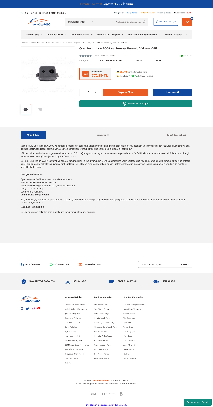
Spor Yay (127, 322)
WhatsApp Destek (198, 402)
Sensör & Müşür (129, 358)
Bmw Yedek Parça (101, 305)
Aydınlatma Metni (72, 336)
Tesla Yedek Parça (101, 358)
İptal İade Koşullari (72, 313)
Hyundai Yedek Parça (103, 336)
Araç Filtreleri (129, 345)
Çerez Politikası (71, 327)
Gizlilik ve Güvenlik (72, 322)
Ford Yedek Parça (101, 313)
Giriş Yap (163, 22)
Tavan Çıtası (128, 327)
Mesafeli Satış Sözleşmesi (75, 305)
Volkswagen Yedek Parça (104, 322)
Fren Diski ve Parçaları (111, 60)
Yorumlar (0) (103, 135)
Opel (158, 60)
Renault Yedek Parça (102, 345)
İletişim (68, 363)
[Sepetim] (187, 22)
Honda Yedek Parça (102, 318)
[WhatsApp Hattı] (22, 13)
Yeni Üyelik (172, 22)
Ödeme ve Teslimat (73, 318)
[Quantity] (89, 92)
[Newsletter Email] (165, 264)
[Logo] (39, 22)
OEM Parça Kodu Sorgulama (77, 345)
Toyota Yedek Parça (102, 340)
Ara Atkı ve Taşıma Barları (134, 305)
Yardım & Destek (72, 358)
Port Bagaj (127, 336)
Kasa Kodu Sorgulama (74, 340)
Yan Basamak (129, 318)
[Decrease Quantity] (82, 92)
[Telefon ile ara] (45, 13)
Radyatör (127, 354)
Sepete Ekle (125, 92)
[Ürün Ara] (122, 22)
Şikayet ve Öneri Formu (74, 354)
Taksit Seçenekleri (176, 135)
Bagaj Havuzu (129, 349)
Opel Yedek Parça (101, 354)
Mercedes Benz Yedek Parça (106, 327)
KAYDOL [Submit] (185, 264)
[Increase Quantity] (95, 92)
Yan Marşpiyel (129, 331)
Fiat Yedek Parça (101, 349)
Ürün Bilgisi (33, 135)
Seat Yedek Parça (101, 331)
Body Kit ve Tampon (132, 309)
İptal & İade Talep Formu (75, 349)
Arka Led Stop (129, 340)
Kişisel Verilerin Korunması (76, 309)
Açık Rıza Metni (71, 331)
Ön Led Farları (129, 313)
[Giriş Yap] (157, 22)
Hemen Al (172, 92)
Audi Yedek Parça (101, 309)
